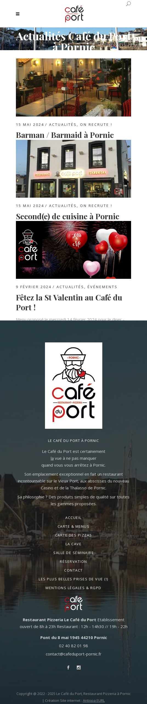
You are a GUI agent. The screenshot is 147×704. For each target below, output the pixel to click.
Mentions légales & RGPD (73, 587)
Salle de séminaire (73, 552)
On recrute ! (96, 124)
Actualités (63, 124)
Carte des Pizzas (73, 535)
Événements (102, 286)
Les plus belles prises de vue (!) (73, 579)
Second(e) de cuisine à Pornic (67, 216)
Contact (73, 570)
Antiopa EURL (94, 700)
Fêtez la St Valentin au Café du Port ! (69, 302)
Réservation (73, 561)
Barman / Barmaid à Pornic (65, 135)
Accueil (73, 517)
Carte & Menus (74, 526)
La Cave (74, 543)
